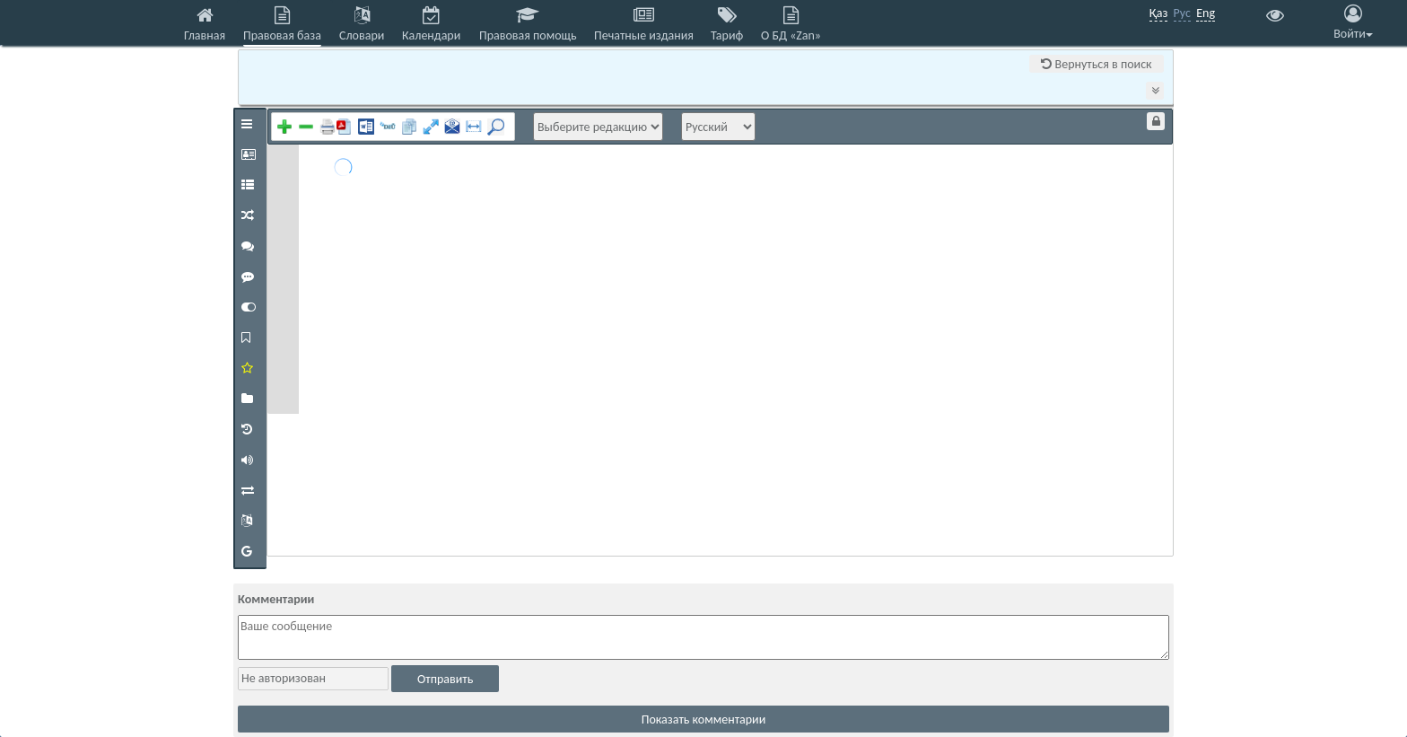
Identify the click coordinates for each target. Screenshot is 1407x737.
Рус (1182, 13)
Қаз (1158, 13)
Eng (1205, 13)
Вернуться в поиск (1096, 64)
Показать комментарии (704, 719)
